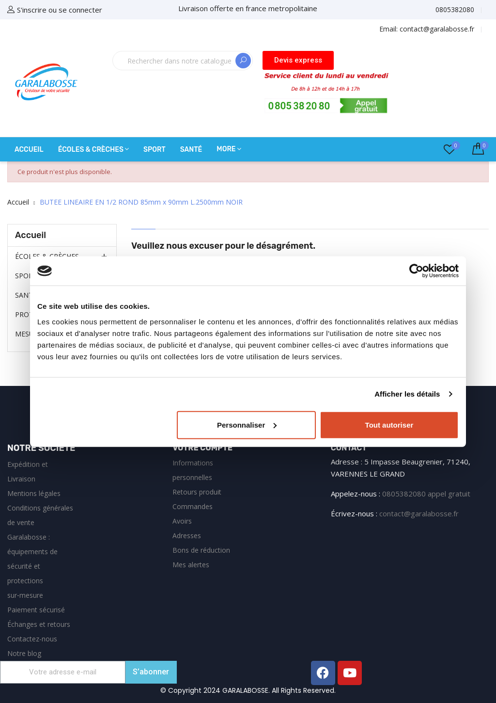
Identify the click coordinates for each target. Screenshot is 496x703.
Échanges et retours (38, 624)
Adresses (186, 535)
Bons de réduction (201, 550)
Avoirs (182, 521)
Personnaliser (247, 424)
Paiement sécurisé (36, 609)
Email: (426, 28)
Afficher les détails (407, 394)
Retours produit (196, 491)
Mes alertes (190, 564)
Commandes (192, 506)
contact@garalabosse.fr (419, 513)
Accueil (30, 235)
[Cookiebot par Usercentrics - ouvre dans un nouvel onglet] (416, 271)
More (226, 149)
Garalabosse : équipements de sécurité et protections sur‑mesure (32, 566)
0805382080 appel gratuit (426, 493)
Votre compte (202, 447)
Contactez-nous (32, 638)
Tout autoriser (389, 424)
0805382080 (454, 9)
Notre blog (24, 653)
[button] (298, 60)
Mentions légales (34, 493)
